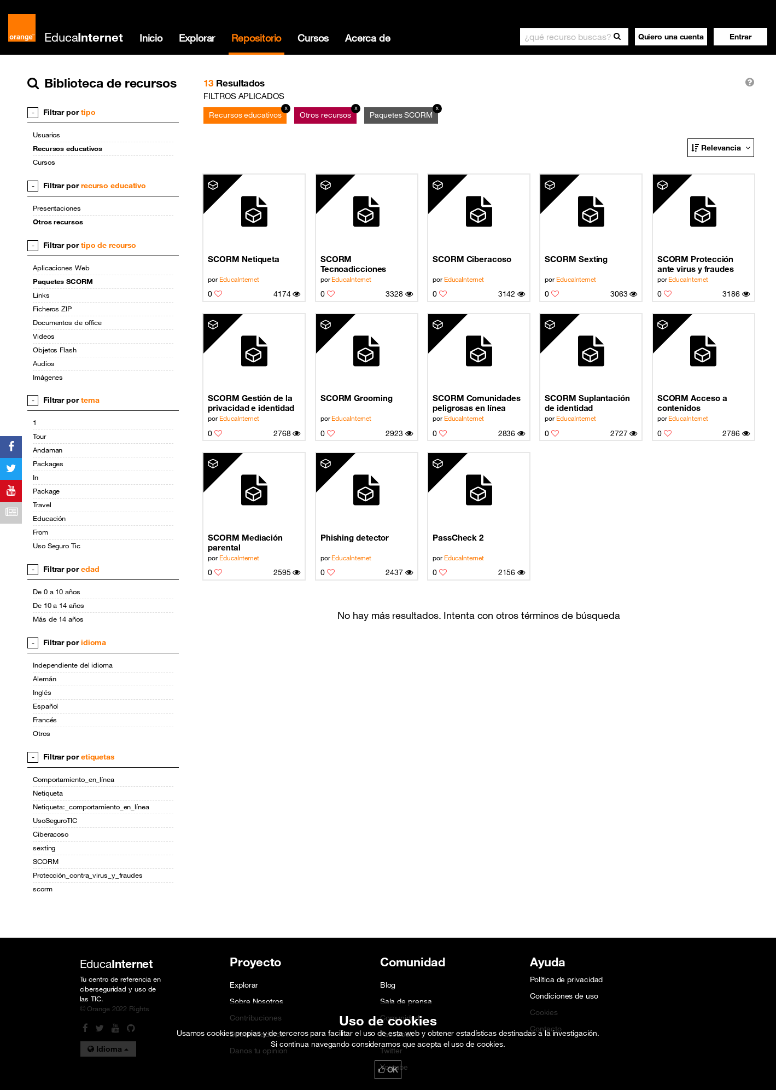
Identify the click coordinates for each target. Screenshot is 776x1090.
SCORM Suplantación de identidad (587, 403)
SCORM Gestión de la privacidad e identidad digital (251, 403)
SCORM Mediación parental (245, 542)
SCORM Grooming (356, 398)
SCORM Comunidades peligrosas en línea (476, 403)
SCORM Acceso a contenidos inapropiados (692, 403)
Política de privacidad (566, 979)
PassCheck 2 (458, 537)
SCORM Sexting (576, 259)
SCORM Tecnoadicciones (353, 264)
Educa (83, 37)
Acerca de (367, 38)
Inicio (150, 38)
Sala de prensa (406, 1001)
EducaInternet (239, 279)
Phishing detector (354, 537)
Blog (388, 985)
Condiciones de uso (564, 996)
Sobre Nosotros (256, 1001)
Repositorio (256, 38)
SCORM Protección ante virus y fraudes (695, 264)
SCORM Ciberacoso (472, 259)
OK (388, 1070)
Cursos (312, 38)
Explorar (197, 38)
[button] (740, 36)
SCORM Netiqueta (243, 259)
